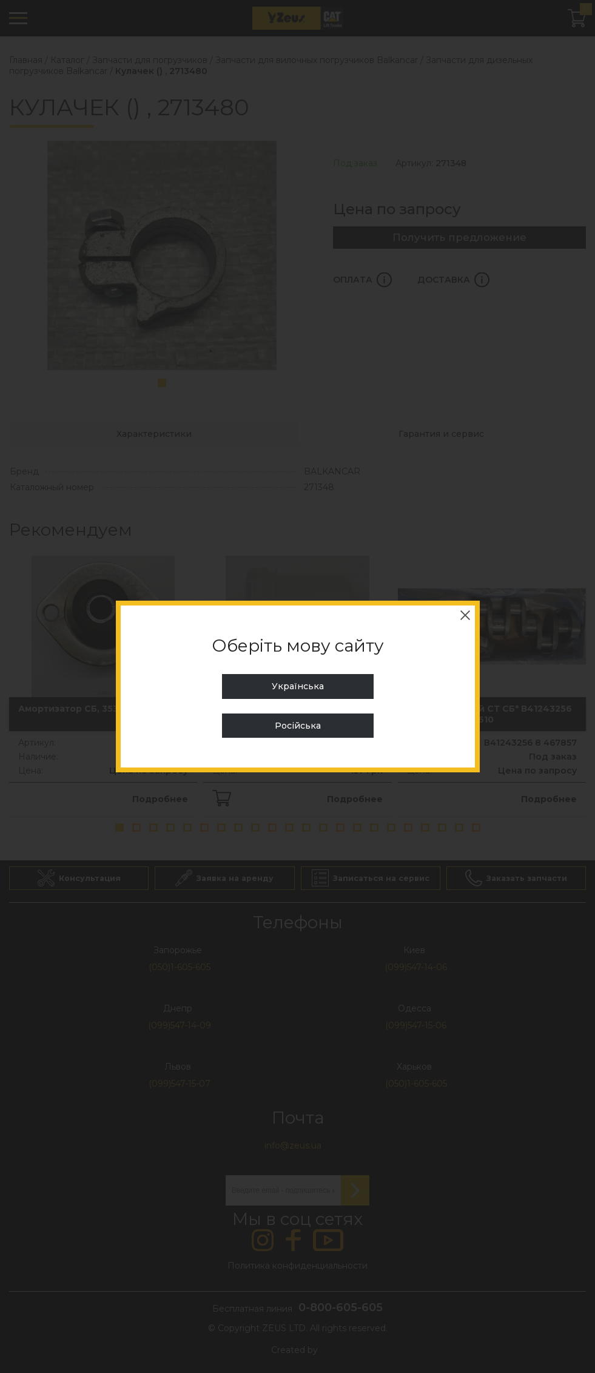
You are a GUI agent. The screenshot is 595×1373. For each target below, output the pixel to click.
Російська (298, 725)
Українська (298, 686)
